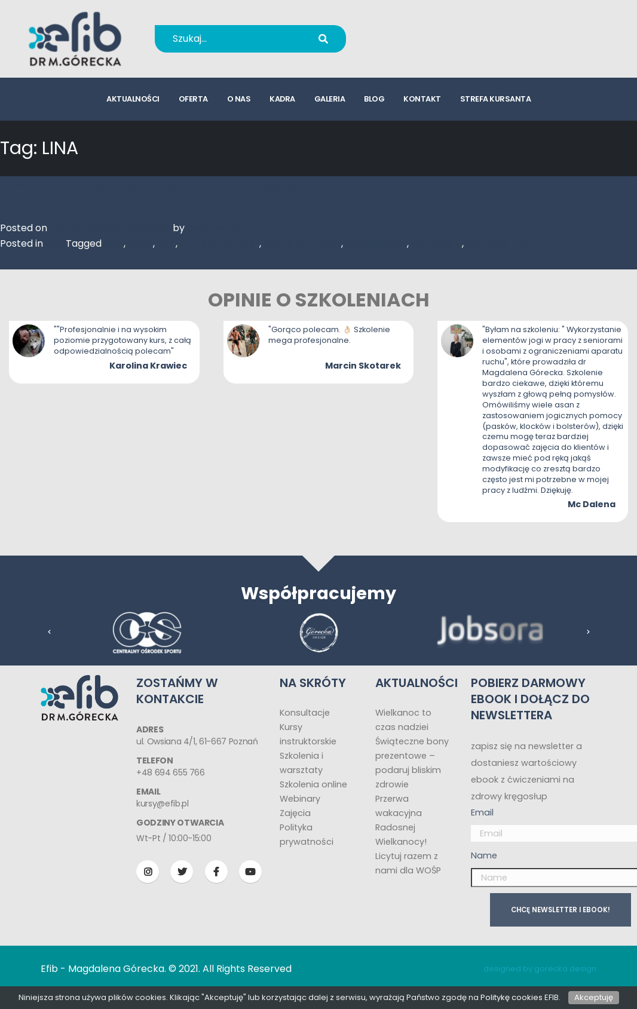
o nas (239, 99)
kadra (282, 99)
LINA (114, 243)
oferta (193, 99)
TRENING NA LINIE (219, 243)
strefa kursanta (495, 99)
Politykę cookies (511, 997)
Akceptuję (593, 997)
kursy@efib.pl (428, 46)
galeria (329, 99)
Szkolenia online (313, 784)
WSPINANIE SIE (499, 243)
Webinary (300, 799)
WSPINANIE (436, 243)
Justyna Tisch (219, 228)
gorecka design (565, 968)
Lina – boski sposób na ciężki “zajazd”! (196, 188)
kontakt (422, 99)
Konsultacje (305, 713)
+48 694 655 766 (436, 31)
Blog (55, 243)
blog (374, 99)
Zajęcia (295, 813)
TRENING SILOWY (302, 243)
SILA (166, 243)
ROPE (140, 243)
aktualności (133, 99)
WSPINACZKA (376, 243)
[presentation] (50, 632)
